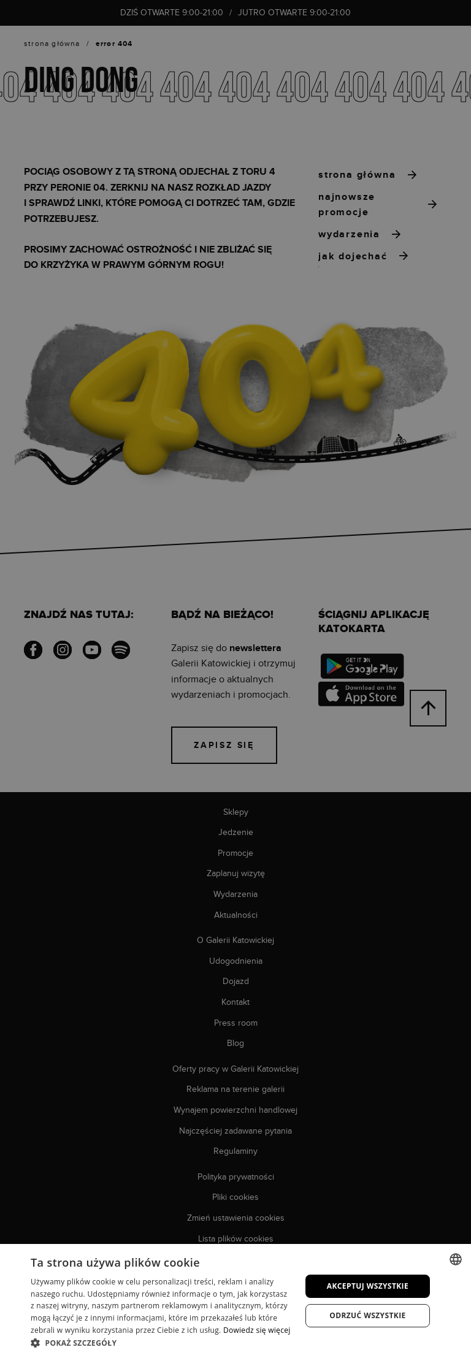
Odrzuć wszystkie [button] (367, 1315)
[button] (162, 1343)
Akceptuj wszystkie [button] (367, 1286)
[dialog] (235, 679)
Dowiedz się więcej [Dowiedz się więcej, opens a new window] (257, 1330)
